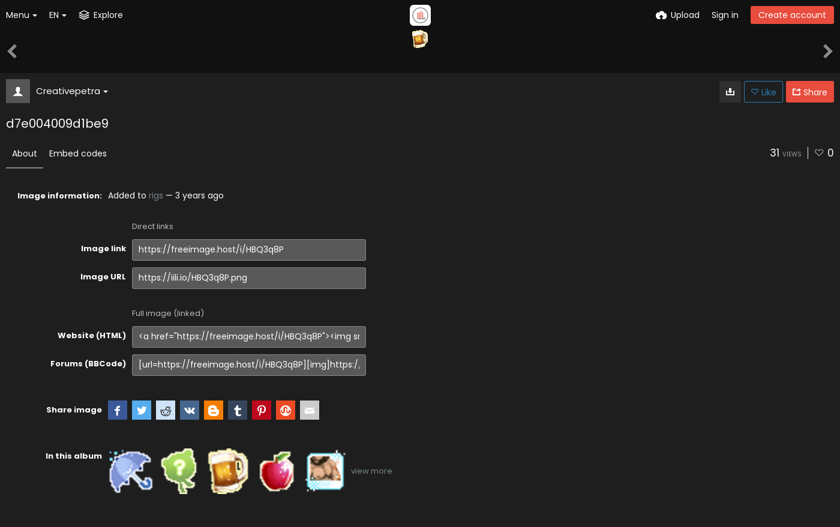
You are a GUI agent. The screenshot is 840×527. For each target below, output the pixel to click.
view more (371, 471)
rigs (156, 195)
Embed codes (78, 153)
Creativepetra (72, 91)
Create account (792, 15)
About (24, 153)
